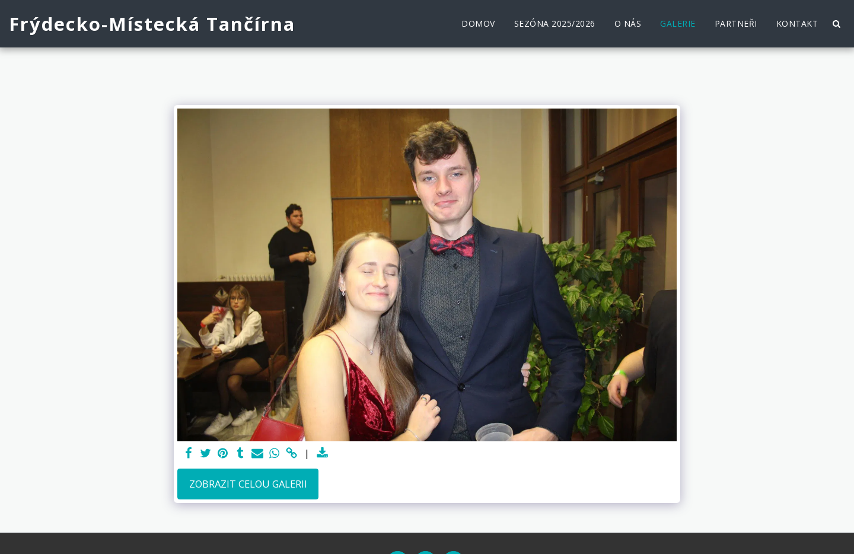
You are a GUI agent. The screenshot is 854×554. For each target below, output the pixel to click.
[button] (836, 24)
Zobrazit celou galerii (248, 484)
